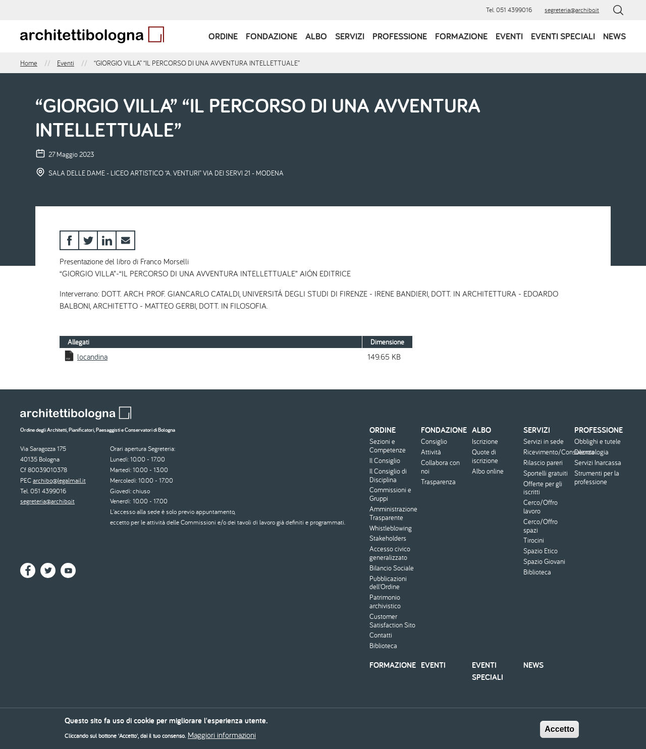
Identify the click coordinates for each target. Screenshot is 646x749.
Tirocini (533, 540)
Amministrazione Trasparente (393, 513)
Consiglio (434, 441)
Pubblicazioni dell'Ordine (388, 583)
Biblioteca (383, 646)
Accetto (559, 731)
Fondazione (271, 36)
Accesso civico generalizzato (389, 553)
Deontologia (591, 452)
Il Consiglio (384, 460)
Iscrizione (485, 441)
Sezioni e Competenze (387, 445)
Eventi (509, 36)
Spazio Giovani (544, 561)
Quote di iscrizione (485, 456)
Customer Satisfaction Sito (392, 620)
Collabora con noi (440, 467)
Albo (316, 36)
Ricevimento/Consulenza (547, 452)
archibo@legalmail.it (59, 480)
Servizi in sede (543, 441)
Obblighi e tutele (597, 441)
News (614, 36)
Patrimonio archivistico (385, 601)
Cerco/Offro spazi (540, 526)
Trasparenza (438, 482)
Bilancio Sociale (391, 568)
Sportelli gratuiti (545, 473)
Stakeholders (387, 538)
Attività (431, 452)
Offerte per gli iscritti (542, 488)
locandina (92, 357)
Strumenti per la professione (596, 477)
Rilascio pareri (543, 462)
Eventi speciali (563, 36)
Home (28, 63)
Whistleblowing (390, 528)
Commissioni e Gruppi (390, 494)
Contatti (380, 635)
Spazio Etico (540, 551)
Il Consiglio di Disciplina (388, 475)
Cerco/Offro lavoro (540, 506)
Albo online (488, 471)
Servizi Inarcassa (597, 462)
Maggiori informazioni (222, 738)
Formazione (461, 36)
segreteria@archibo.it (572, 10)
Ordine (223, 36)
